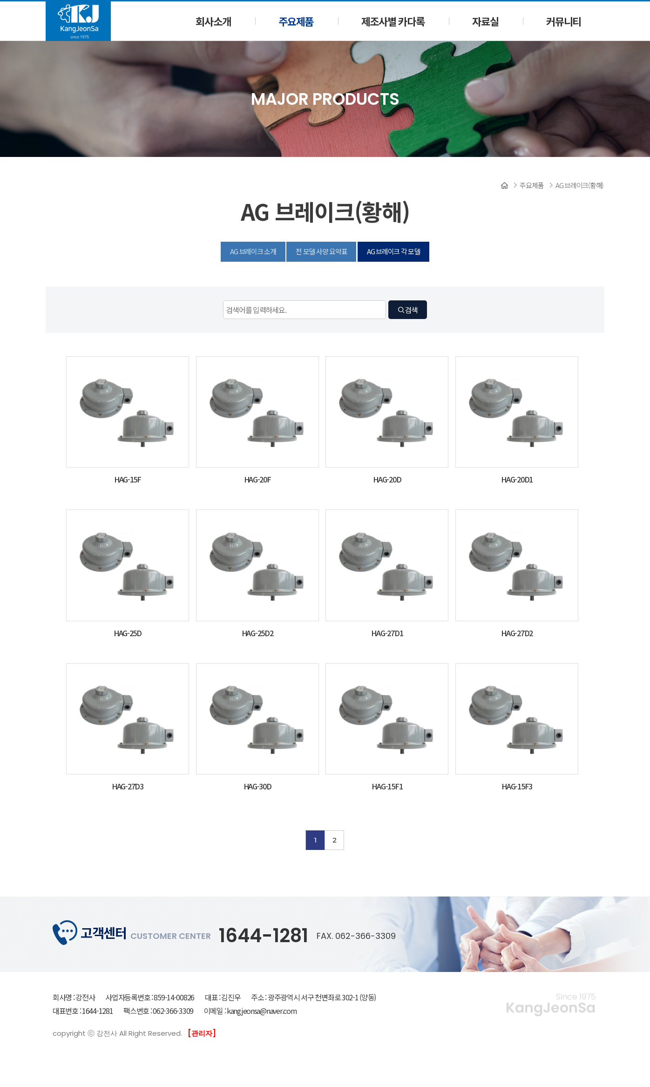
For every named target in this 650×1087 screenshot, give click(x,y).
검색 (407, 309)
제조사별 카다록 (393, 21)
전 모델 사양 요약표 (321, 251)
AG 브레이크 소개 (253, 251)
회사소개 (213, 21)
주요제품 (295, 21)
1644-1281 (263, 936)
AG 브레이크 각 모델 (393, 251)
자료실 (485, 21)
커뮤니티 (563, 21)
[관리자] (202, 1033)
